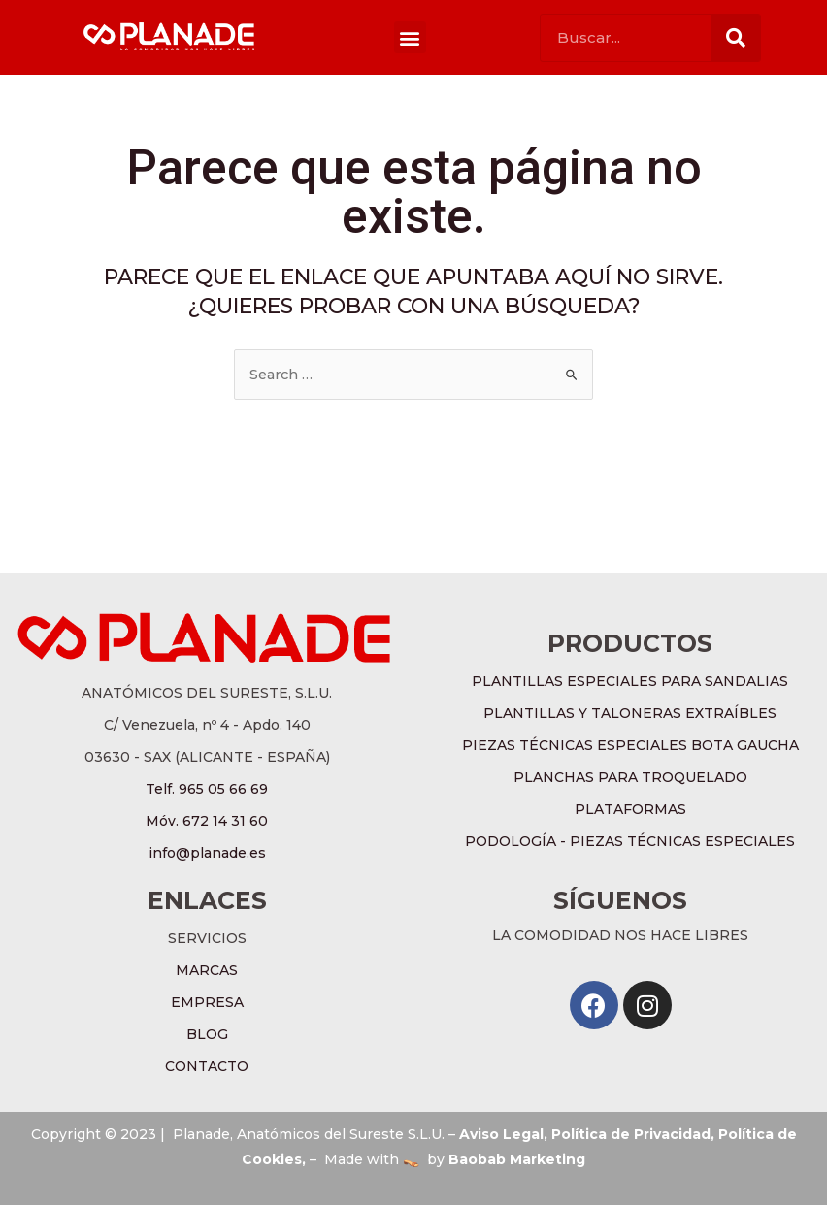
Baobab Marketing (516, 1159)
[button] (410, 37)
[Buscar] (735, 38)
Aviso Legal (501, 1134)
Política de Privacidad (631, 1134)
